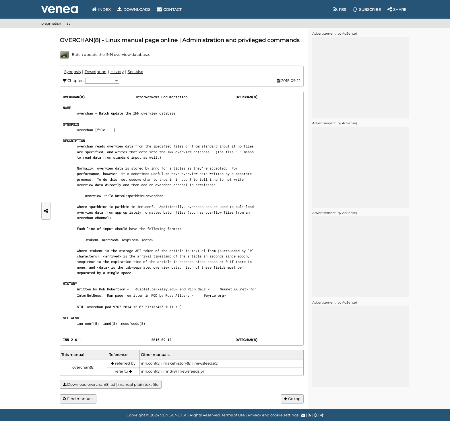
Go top (292, 399)
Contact (169, 9)
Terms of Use (233, 415)
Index (101, 9)
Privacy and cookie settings (273, 415)
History (117, 71)
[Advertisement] (360, 77)
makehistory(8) (177, 363)
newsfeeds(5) (133, 323)
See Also (135, 71)
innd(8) (110, 323)
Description (95, 71)
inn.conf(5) (88, 323)
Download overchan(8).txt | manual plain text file (110, 384)
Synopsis (72, 71)
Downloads (133, 9)
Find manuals (78, 399)
